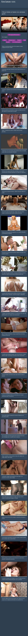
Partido (19, 40)
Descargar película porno (14, 34)
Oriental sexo (12, 40)
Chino (4, 40)
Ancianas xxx (8, 1)
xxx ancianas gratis (17, 42)
